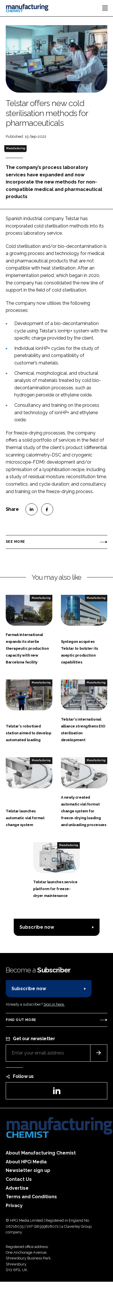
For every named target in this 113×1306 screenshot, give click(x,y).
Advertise (17, 1188)
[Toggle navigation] (105, 8)
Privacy (14, 1205)
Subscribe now (36, 927)
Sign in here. (54, 1004)
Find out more (21, 1020)
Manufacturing (15, 148)
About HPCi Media (26, 1162)
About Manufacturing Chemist (41, 1153)
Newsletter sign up (28, 1170)
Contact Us (19, 1179)
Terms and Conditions (31, 1196)
